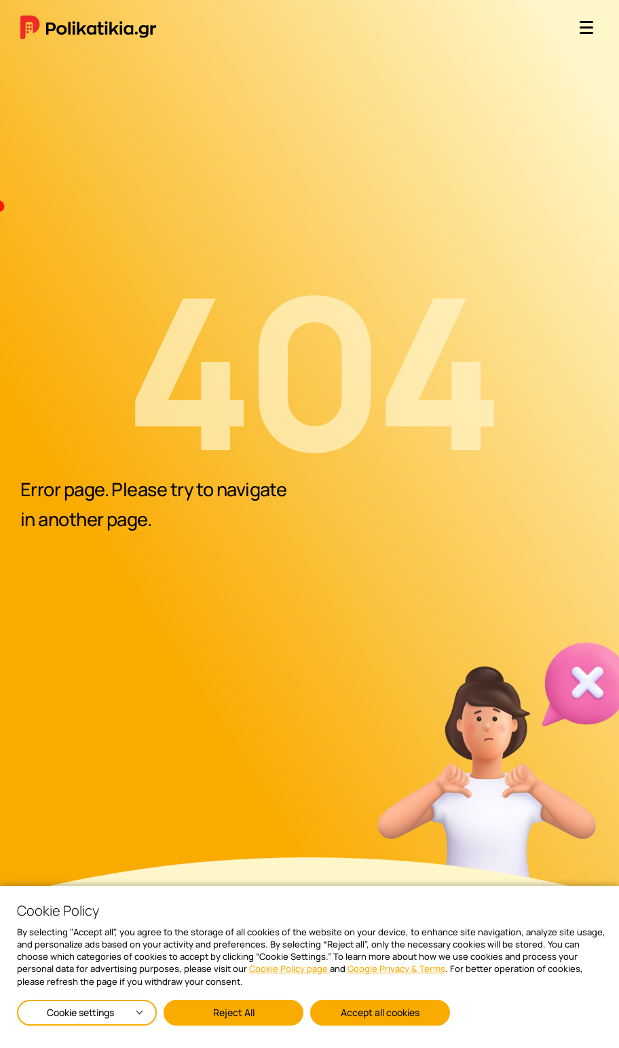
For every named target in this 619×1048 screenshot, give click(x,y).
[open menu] (586, 27)
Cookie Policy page (289, 968)
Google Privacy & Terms (396, 968)
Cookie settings (80, 1012)
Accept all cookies (380, 1012)
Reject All (234, 1012)
